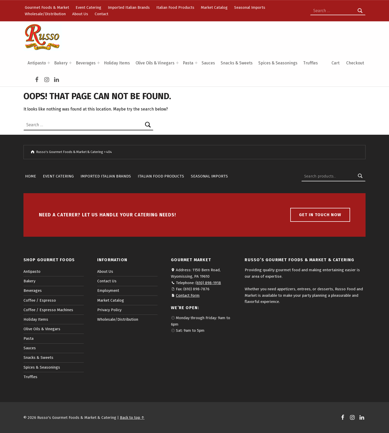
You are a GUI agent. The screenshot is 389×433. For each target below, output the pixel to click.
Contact (101, 14)
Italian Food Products (175, 7)
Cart (336, 63)
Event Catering (88, 7)
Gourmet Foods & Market (47, 7)
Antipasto (37, 63)
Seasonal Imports (249, 7)
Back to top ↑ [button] (132, 417)
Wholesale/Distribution (45, 14)
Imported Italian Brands (129, 7)
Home (30, 176)
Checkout (355, 63)
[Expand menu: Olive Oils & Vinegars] (177, 63)
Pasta (188, 63)
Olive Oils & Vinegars (155, 63)
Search (360, 176)
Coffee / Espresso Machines (48, 310)
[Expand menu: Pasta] (196, 63)
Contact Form (188, 295)
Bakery (61, 63)
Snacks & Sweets (237, 63)
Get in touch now (320, 214)
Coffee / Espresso (39, 300)
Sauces (208, 63)
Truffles (310, 63)
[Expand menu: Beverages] (98, 63)
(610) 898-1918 (208, 283)
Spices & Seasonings (277, 63)
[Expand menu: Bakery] (70, 63)
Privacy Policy (109, 310)
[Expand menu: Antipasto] (48, 63)
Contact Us (107, 281)
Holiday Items (117, 63)
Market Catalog (214, 7)
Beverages (86, 63)
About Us (80, 14)
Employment (108, 290)
